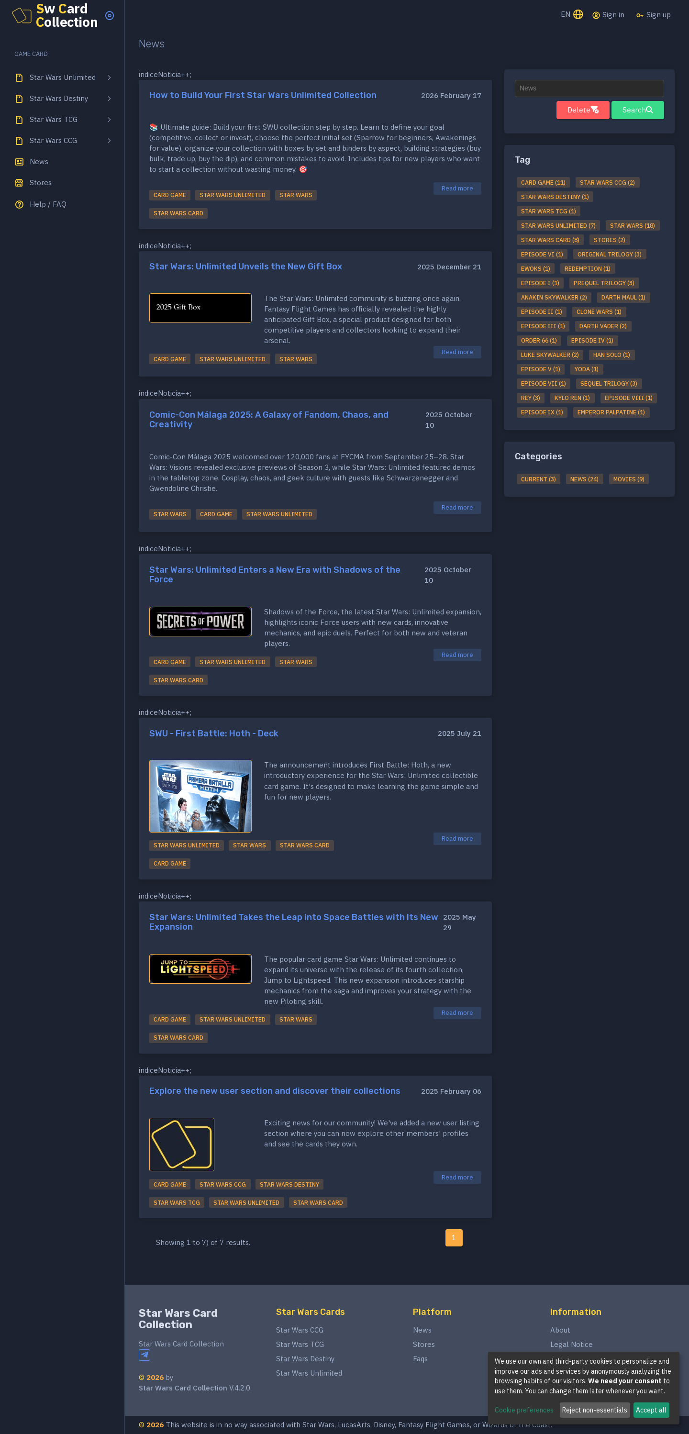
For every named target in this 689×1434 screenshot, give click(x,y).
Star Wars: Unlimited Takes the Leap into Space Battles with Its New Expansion (293, 922)
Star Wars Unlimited (309, 1373)
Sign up (653, 15)
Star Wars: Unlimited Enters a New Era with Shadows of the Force (274, 575)
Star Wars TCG (300, 1344)
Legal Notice (571, 1344)
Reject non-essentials (594, 1410)
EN (572, 15)
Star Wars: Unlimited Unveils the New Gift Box (245, 266)
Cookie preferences (524, 1410)
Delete (583, 109)
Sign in (608, 15)
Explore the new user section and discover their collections (274, 1091)
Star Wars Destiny (305, 1358)
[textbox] (589, 88)
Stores (424, 1344)
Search (637, 109)
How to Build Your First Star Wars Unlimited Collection (263, 95)
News (422, 1329)
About (560, 1329)
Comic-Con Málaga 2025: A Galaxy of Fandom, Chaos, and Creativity (269, 420)
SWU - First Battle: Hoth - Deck (213, 733)
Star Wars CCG (299, 1329)
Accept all (651, 1410)
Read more (457, 188)
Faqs (420, 1358)
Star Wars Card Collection (178, 1319)
